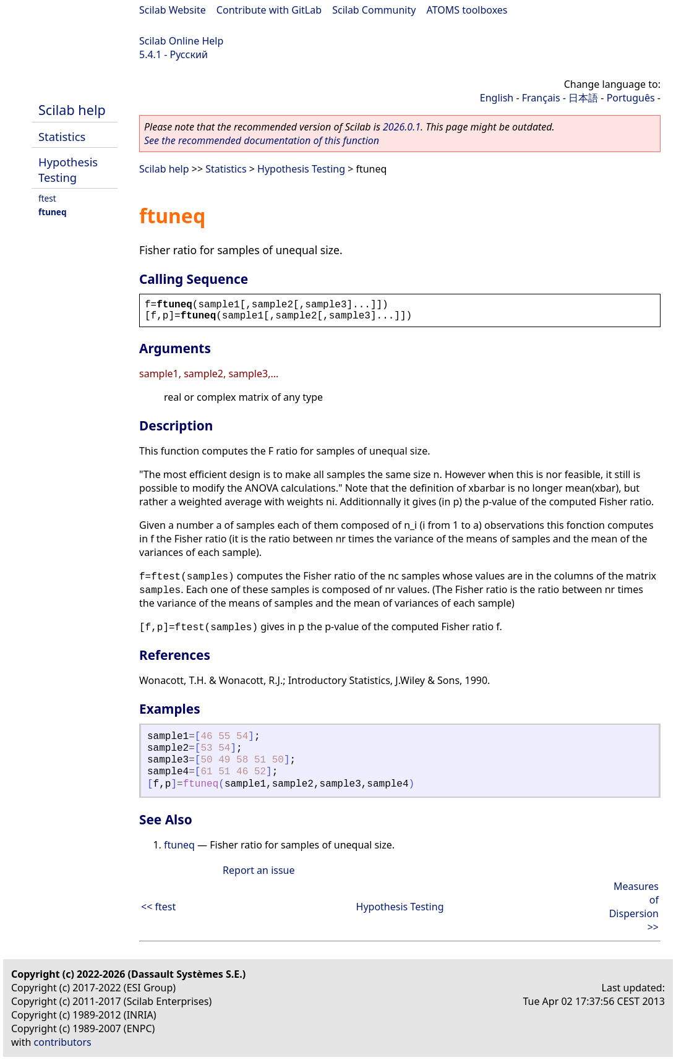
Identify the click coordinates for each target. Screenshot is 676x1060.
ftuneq (52, 212)
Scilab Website (172, 10)
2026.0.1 (402, 127)
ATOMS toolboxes (467, 10)
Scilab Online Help (181, 41)
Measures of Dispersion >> (634, 906)
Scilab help (72, 110)
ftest (47, 198)
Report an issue (258, 870)
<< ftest (158, 906)
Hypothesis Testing (68, 169)
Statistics (61, 136)
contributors (63, 1042)
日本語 (583, 98)
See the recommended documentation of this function (261, 140)
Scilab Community (374, 10)
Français (541, 98)
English (496, 98)
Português (631, 98)
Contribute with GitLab (269, 10)
